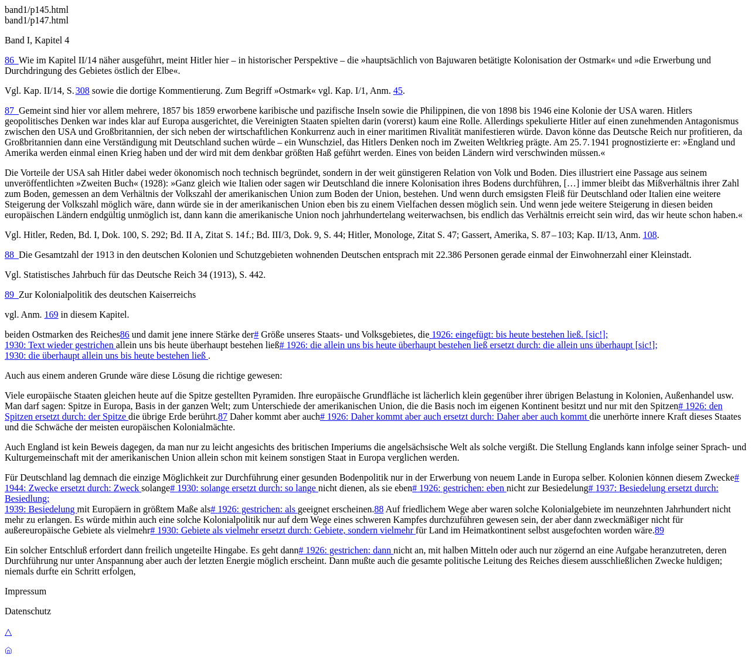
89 (12, 295)
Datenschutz (28, 611)
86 (12, 60)
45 (398, 91)
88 (12, 255)
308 (83, 91)
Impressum (25, 591)
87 (12, 110)
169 (52, 314)
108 (650, 235)
